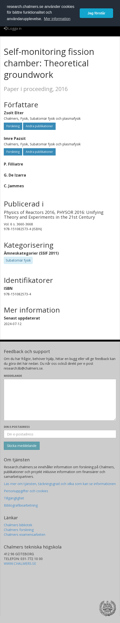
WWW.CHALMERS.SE (20, 563)
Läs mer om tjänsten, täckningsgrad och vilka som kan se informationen (60, 483)
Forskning (13, 126)
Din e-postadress (17, 427)
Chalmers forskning (19, 529)
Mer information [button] (57, 19)
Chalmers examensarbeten (24, 534)
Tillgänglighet (14, 498)
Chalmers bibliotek (18, 525)
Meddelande (13, 375)
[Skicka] (22, 446)
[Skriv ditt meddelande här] (60, 400)
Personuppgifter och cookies (26, 491)
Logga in (12, 28)
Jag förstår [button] (96, 13)
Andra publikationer (39, 126)
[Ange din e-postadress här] (60, 434)
